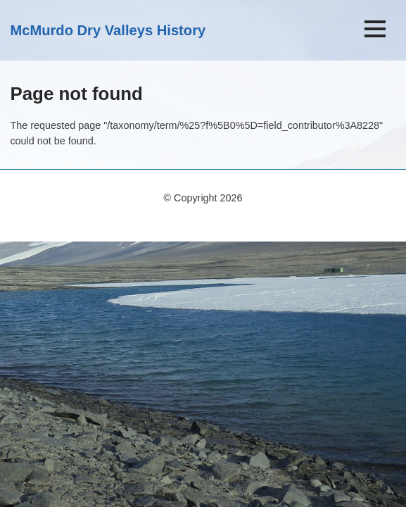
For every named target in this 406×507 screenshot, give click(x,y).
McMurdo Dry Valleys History (107, 30)
